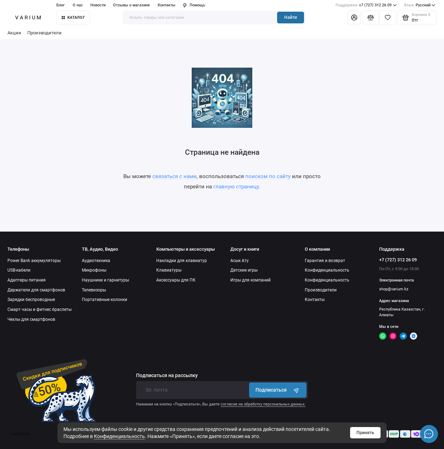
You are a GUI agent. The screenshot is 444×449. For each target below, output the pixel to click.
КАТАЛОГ (73, 17)
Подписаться (277, 390)
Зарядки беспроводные (31, 299)
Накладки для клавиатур (181, 260)
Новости (98, 5)
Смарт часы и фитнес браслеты (39, 309)
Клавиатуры (168, 270)
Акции (14, 32)
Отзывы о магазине (131, 5)
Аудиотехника (96, 260)
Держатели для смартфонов (36, 290)
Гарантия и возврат (325, 260)
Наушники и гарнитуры (105, 280)
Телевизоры (94, 290)
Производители (44, 32)
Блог (60, 5)
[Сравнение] (370, 17)
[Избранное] (388, 17)
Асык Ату (239, 260)
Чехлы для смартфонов (31, 319)
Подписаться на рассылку (167, 375)
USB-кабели (18, 270)
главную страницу (236, 186)
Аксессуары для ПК (176, 280)
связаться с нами (174, 176)
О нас (78, 5)
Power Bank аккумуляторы (34, 260)
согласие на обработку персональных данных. (263, 404)
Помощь (194, 5)
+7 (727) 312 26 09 (366, 5)
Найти (290, 17)
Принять (365, 432)
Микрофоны (94, 270)
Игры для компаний (250, 280)
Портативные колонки (104, 299)
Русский (419, 5)
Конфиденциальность (119, 436)
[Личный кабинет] (354, 17)
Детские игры (244, 270)
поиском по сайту (268, 176)
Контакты (166, 5)
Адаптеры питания (26, 280)
